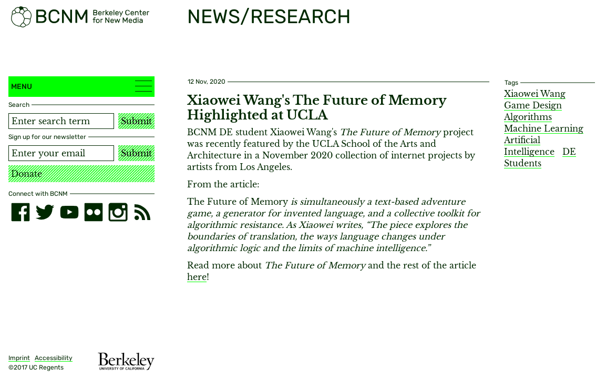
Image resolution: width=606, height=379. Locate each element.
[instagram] (118, 212)
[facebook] (20, 212)
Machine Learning (543, 128)
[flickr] (93, 212)
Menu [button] (81, 86)
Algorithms (528, 117)
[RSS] (142, 212)
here (197, 277)
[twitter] (45, 212)
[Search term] (61, 121)
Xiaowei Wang (535, 93)
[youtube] (69, 212)
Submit (136, 121)
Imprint (19, 358)
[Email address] (61, 153)
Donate (26, 173)
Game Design (533, 105)
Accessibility (54, 358)
